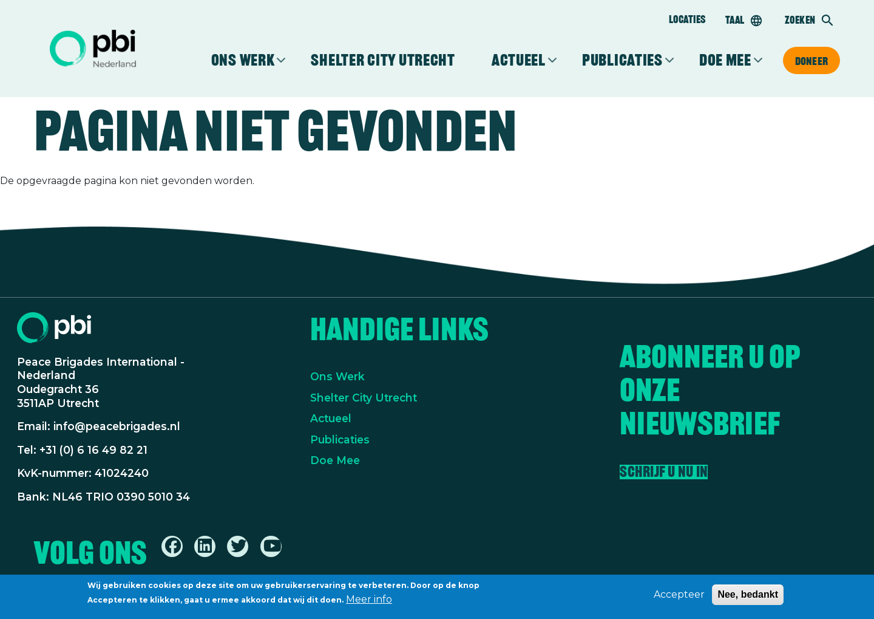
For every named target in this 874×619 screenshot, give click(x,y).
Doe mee (725, 60)
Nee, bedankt (747, 597)
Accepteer (679, 597)
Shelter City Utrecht (383, 60)
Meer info (369, 601)
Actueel (519, 60)
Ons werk (243, 60)
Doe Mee (335, 460)
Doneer (811, 60)
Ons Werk (337, 376)
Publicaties (622, 60)
